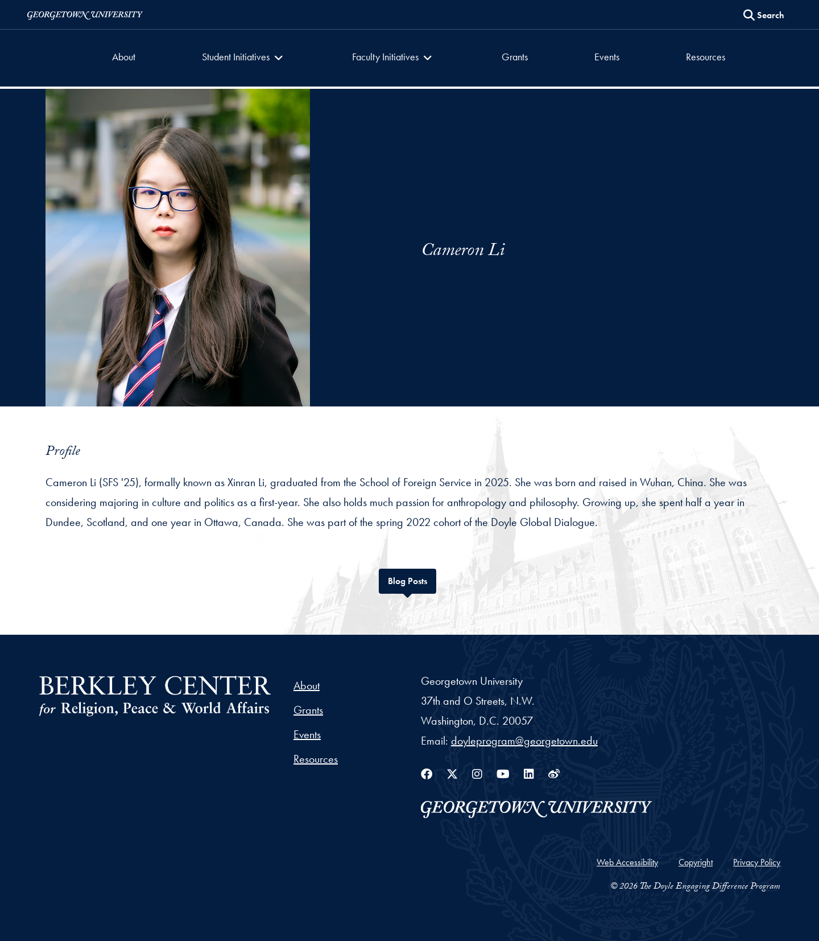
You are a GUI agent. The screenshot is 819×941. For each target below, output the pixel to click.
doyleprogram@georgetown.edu (524, 740)
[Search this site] (764, 15)
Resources (705, 56)
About (123, 56)
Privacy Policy (756, 862)
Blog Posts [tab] (412, 580)
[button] (244, 58)
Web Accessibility (627, 862)
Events (606, 56)
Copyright (696, 862)
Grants (515, 56)
